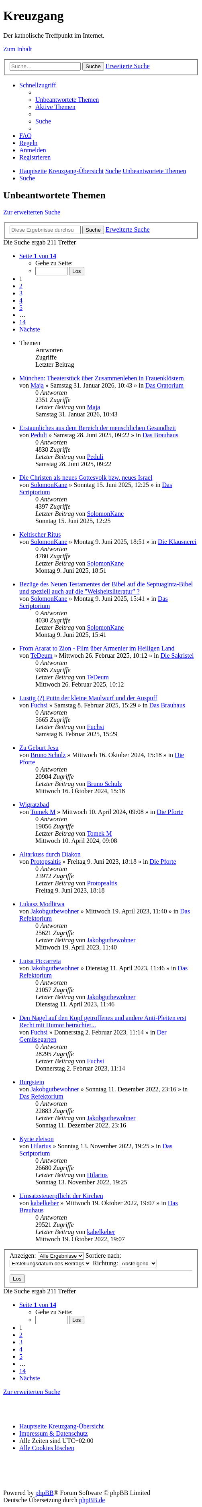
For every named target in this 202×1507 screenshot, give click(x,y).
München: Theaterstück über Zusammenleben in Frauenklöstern (101, 378)
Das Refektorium (41, 1096)
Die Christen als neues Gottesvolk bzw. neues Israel (85, 477)
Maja (37, 385)
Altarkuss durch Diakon (50, 854)
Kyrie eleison (36, 1138)
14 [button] (22, 322)
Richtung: (125, 1263)
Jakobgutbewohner (55, 911)
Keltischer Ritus (40, 534)
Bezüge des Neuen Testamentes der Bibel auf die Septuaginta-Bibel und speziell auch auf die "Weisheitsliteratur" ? (106, 588)
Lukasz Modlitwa (41, 904)
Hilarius (41, 1146)
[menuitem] (67, 99)
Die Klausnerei (177, 541)
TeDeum (42, 655)
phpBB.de (92, 1500)
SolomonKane (49, 484)
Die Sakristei (177, 655)
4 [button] (20, 300)
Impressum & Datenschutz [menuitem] (53, 1433)
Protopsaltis (46, 861)
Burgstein (31, 1082)
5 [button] (20, 307)
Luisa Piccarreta (40, 961)
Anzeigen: (47, 1255)
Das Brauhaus (160, 435)
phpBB (44, 1492)
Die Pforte (170, 811)
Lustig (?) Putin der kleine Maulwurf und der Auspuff (88, 698)
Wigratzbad (34, 804)
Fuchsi (39, 705)
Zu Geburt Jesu (39, 747)
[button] (37, 256)
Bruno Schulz (48, 754)
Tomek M (43, 811)
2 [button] (20, 286)
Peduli (39, 435)
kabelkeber (45, 1203)
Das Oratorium (164, 385)
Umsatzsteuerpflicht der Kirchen (61, 1195)
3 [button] (20, 293)
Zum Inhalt (17, 49)
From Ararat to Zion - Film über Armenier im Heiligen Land (97, 648)
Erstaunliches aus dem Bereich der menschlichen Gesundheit (97, 427)
